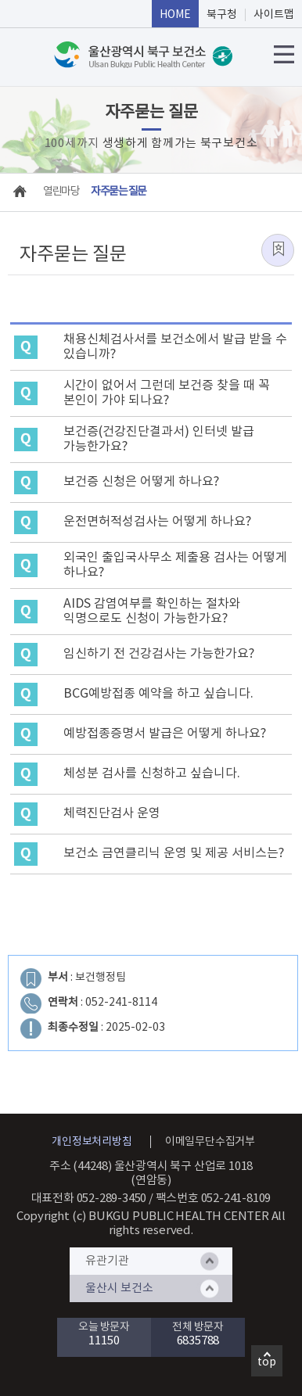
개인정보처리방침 (91, 1142)
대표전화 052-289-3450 (89, 1198)
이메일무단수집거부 (210, 1142)
